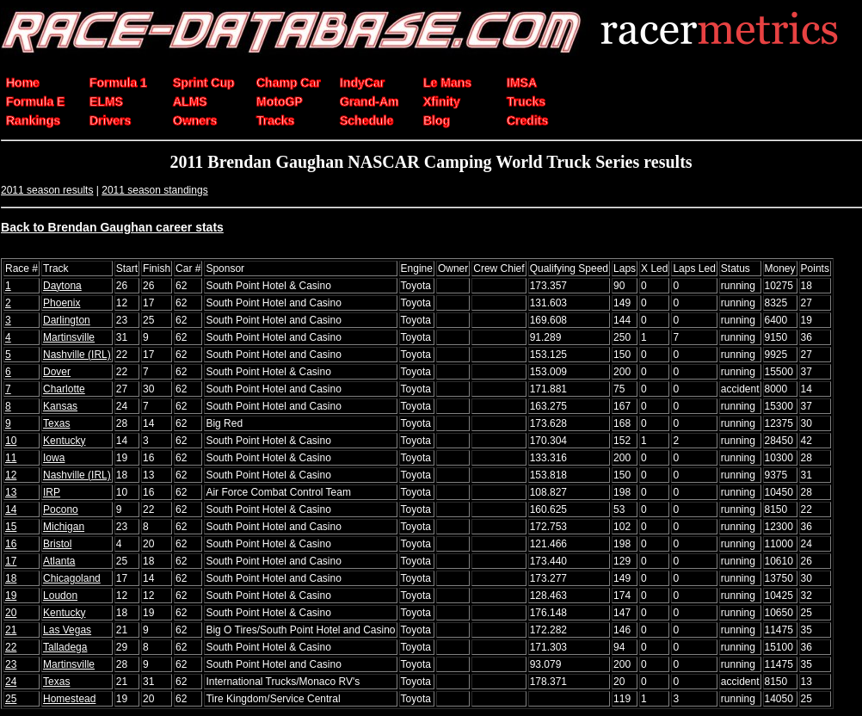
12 (10, 475)
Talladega (65, 647)
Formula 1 (118, 83)
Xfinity (441, 101)
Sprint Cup (204, 83)
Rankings (33, 120)
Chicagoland (72, 578)
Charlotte (64, 389)
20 (10, 613)
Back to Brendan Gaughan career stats (112, 227)
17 (10, 561)
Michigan (63, 527)
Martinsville (69, 337)
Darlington (66, 320)
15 (10, 527)
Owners (195, 120)
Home (23, 83)
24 (10, 682)
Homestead (69, 699)
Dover (57, 372)
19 (10, 595)
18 (10, 578)
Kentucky (64, 441)
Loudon (60, 595)
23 (10, 664)
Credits (527, 120)
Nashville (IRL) (77, 355)
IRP (51, 492)
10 (10, 441)
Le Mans (447, 83)
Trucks (526, 101)
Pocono (60, 509)
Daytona (62, 286)
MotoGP (279, 101)
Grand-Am (369, 101)
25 (10, 699)
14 (10, 509)
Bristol (57, 544)
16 (10, 544)
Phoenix (61, 303)
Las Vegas (67, 630)
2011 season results (47, 190)
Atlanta (59, 561)
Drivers (110, 120)
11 (10, 458)
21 (10, 630)
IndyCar (362, 83)
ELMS (106, 101)
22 (10, 647)
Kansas (60, 406)
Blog (436, 120)
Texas (56, 423)
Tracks (275, 120)
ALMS (190, 101)
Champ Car (288, 83)
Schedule (366, 120)
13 (10, 492)
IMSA (522, 83)
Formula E (35, 101)
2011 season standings (154, 190)
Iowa (54, 458)
